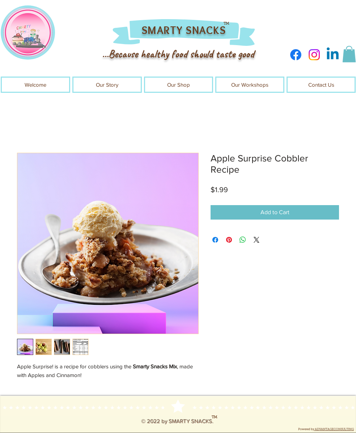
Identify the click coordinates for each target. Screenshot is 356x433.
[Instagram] (314, 54)
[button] (349, 54)
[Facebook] (295, 54)
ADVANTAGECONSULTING (334, 429)
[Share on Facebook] (215, 239)
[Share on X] (256, 239)
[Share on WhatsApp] (242, 239)
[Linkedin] (332, 54)
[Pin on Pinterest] (229, 239)
